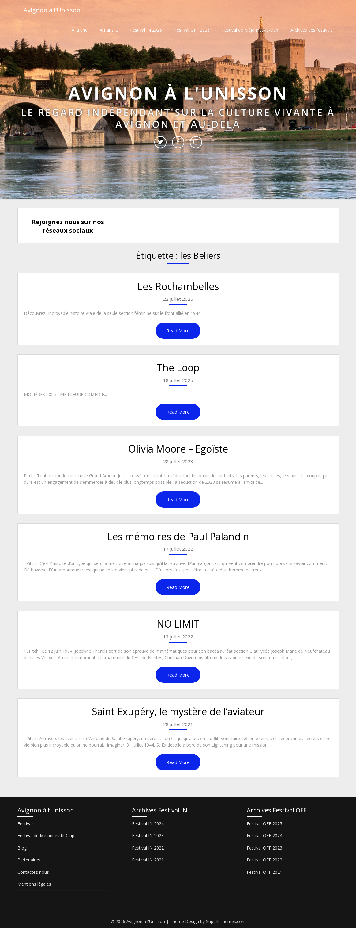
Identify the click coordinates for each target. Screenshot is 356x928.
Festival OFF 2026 (192, 30)
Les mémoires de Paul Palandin (178, 536)
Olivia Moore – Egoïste (178, 448)
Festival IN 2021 (148, 860)
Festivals (26, 824)
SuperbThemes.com (226, 921)
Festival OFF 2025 (264, 824)
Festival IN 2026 (146, 30)
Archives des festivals (311, 30)
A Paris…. (109, 30)
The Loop (178, 367)
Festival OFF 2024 (264, 835)
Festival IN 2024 (148, 824)
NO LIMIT (178, 623)
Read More (178, 330)
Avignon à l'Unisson (52, 10)
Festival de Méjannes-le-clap (250, 30)
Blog (22, 848)
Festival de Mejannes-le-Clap (45, 835)
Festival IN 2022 (148, 848)
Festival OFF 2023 (264, 848)
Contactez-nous (33, 872)
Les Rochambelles (178, 286)
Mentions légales (34, 884)
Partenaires (28, 860)
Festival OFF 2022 (264, 860)
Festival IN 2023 (148, 835)
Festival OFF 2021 (264, 872)
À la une (80, 30)
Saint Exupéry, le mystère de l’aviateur (178, 711)
